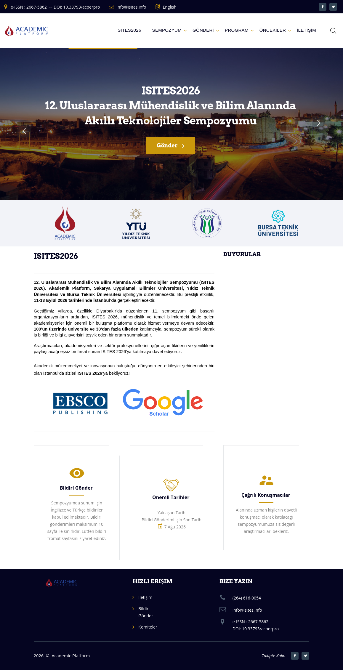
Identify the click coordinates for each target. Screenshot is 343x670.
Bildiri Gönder (76, 488)
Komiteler (147, 627)
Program (237, 30)
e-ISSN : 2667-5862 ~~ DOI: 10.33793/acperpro (55, 7)
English (169, 7)
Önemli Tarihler (171, 497)
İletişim (145, 597)
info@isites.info (131, 7)
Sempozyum (167, 30)
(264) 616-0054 (247, 598)
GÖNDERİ (203, 30)
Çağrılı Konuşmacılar (265, 495)
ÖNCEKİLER (272, 30)
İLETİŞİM (306, 30)
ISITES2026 (128, 30)
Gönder (171, 147)
